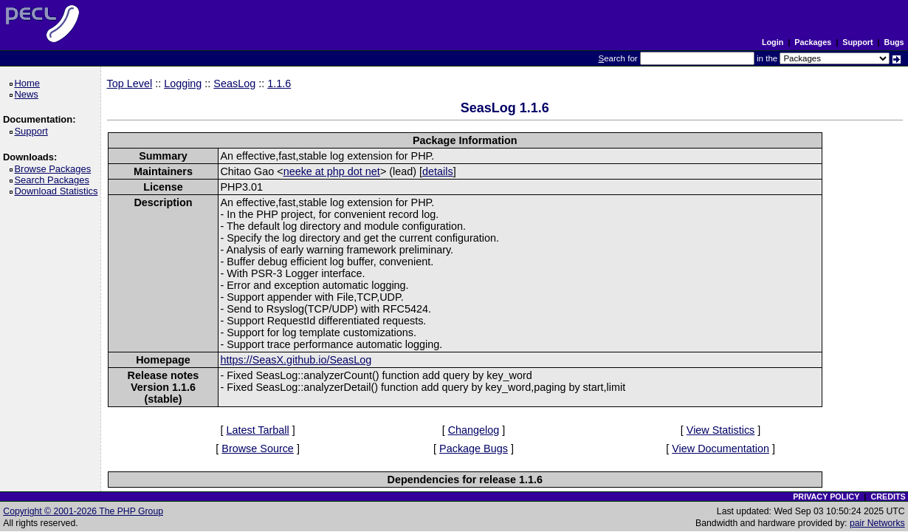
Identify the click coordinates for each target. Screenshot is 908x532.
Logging (183, 83)
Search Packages (53, 179)
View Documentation (720, 448)
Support (857, 42)
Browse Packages (55, 168)
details (437, 171)
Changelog (474, 430)
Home (29, 83)
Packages (812, 42)
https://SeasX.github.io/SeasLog (295, 360)
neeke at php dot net (331, 171)
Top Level (130, 83)
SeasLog (234, 83)
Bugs (894, 42)
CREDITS (887, 496)
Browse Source (257, 448)
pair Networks (877, 523)
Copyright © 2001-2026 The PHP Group (83, 511)
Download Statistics (58, 191)
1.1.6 (279, 83)
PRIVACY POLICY (826, 496)
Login (772, 42)
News (28, 94)
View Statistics (721, 430)
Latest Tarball (257, 430)
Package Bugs (473, 448)
